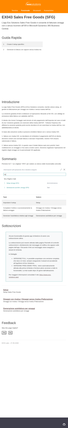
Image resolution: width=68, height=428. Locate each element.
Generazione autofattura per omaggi (19, 308)
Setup (5, 290)
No (10, 332)
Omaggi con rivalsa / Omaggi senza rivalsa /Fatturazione (28, 299)
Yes (4, 332)
